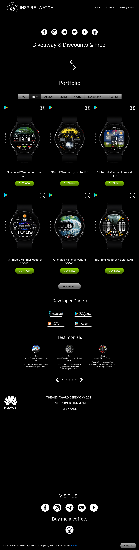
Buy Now (24, 183)
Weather (113, 96)
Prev (73, 62)
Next (73, 67)
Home (97, 7)
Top (23, 96)
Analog (48, 96)
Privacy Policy (127, 7)
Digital (63, 96)
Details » (75, 545)
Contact (110, 7)
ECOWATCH (95, 96)
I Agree (128, 545)
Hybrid (77, 96)
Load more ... (69, 286)
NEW (35, 96)
